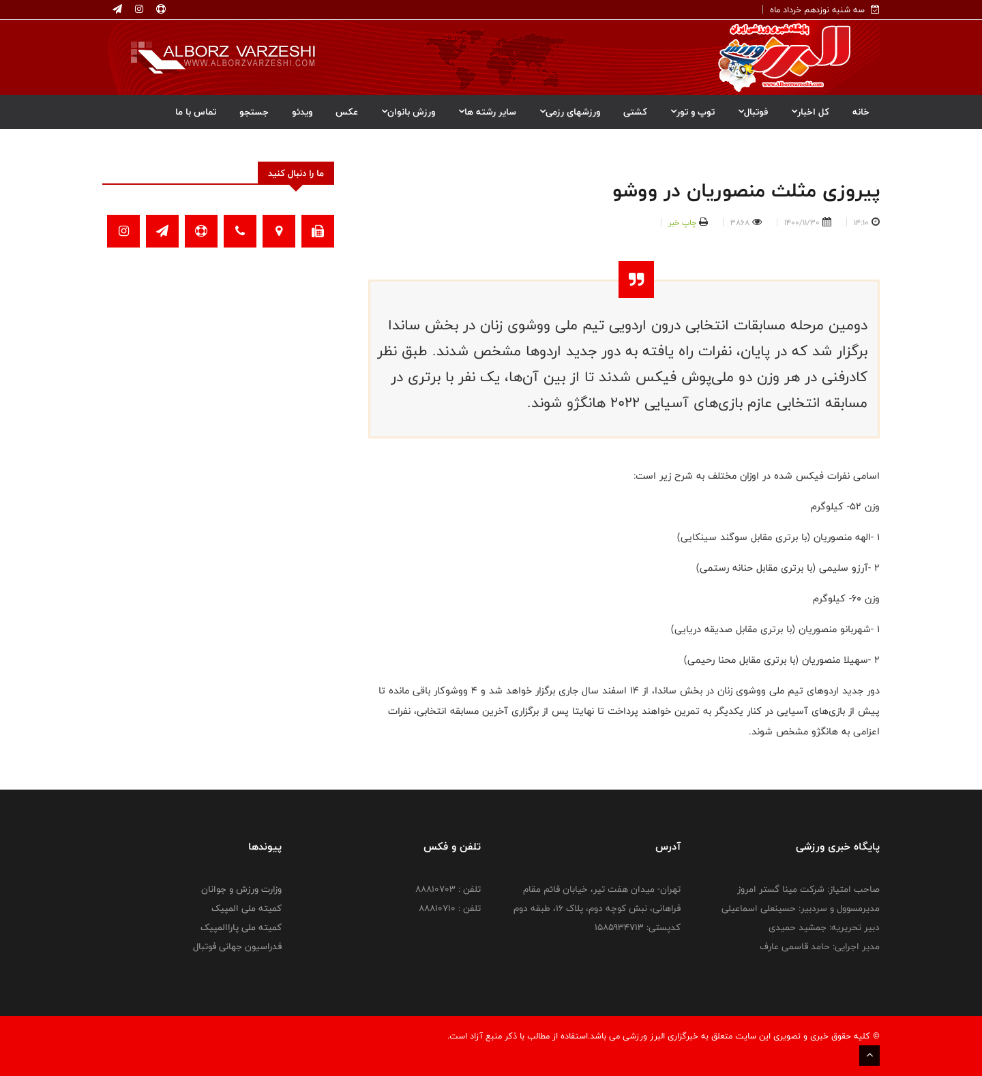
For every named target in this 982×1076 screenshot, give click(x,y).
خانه (860, 112)
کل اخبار (810, 112)
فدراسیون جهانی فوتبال (237, 946)
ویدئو (302, 112)
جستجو (254, 112)
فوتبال (753, 112)
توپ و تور (692, 112)
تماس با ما (195, 112)
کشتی (635, 112)
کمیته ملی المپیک (246, 908)
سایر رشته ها (487, 112)
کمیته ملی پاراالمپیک (241, 927)
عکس (347, 112)
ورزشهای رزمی (569, 112)
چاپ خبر (682, 222)
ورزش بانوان (408, 112)
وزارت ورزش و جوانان (241, 889)
